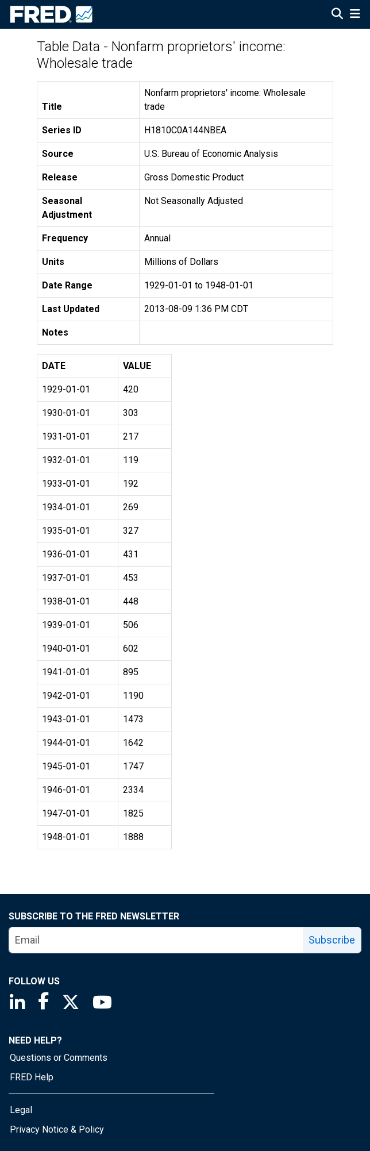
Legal (21, 1109)
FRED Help (31, 1077)
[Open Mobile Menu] (354, 15)
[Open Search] (337, 15)
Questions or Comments (58, 1057)
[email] (156, 940)
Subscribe (332, 940)
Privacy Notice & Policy (57, 1129)
